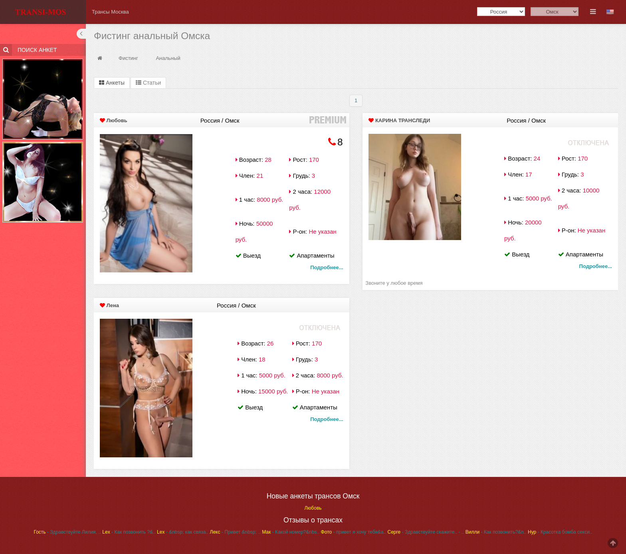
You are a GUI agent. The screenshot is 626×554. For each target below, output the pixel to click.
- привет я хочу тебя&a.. (353, 532)
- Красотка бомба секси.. (560, 532)
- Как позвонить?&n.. (496, 532)
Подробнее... (326, 267)
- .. (461, 532)
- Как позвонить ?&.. (128, 532)
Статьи (148, 82)
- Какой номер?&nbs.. (290, 532)
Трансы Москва (110, 12)
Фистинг (128, 58)
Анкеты (112, 82)
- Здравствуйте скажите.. (422, 532)
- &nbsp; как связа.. (182, 532)
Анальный (168, 58)
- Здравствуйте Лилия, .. (67, 532)
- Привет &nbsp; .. (235, 532)
